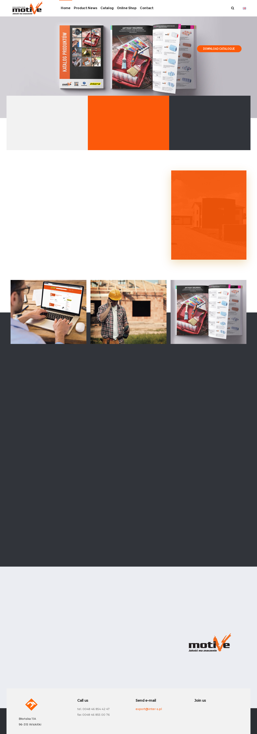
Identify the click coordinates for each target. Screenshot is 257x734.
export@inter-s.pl (149, 709)
